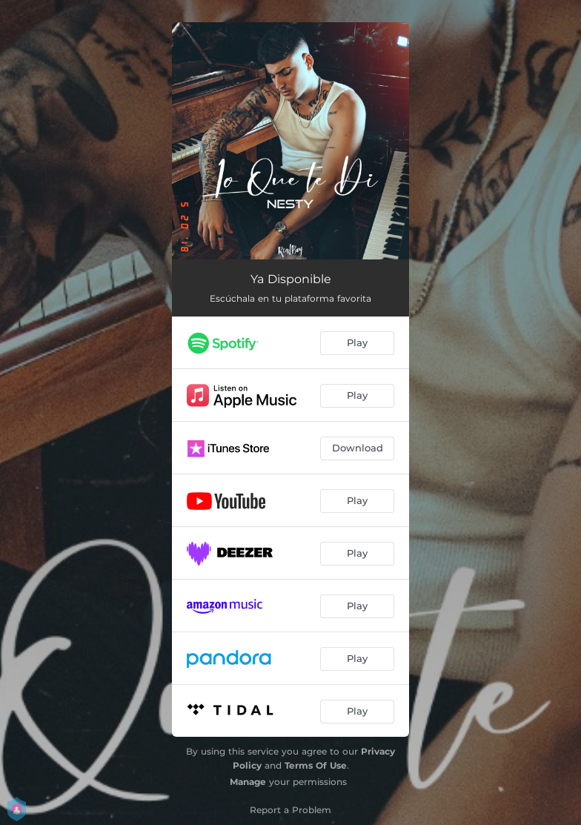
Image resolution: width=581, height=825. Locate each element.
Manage (248, 781)
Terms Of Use (316, 765)
